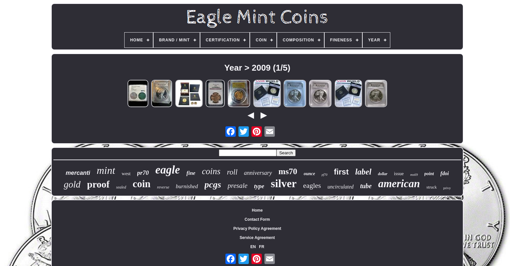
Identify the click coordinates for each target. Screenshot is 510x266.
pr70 (143, 172)
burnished (187, 186)
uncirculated (341, 186)
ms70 (287, 171)
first (341, 171)
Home (257, 210)
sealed (121, 187)
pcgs (213, 184)
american (399, 183)
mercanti (78, 173)
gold (72, 184)
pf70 (325, 174)
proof (98, 184)
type (259, 186)
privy (447, 188)
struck (431, 187)
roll (232, 172)
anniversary (258, 173)
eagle (167, 169)
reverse (163, 187)
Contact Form (257, 219)
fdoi (444, 173)
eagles (312, 185)
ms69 (414, 174)
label (363, 171)
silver (284, 183)
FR (261, 247)
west (126, 173)
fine (190, 173)
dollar (382, 174)
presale (238, 185)
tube (366, 185)
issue (399, 173)
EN (253, 247)
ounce (309, 173)
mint (106, 170)
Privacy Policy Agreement (257, 228)
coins (211, 171)
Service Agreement (257, 237)
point (429, 173)
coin (142, 183)
